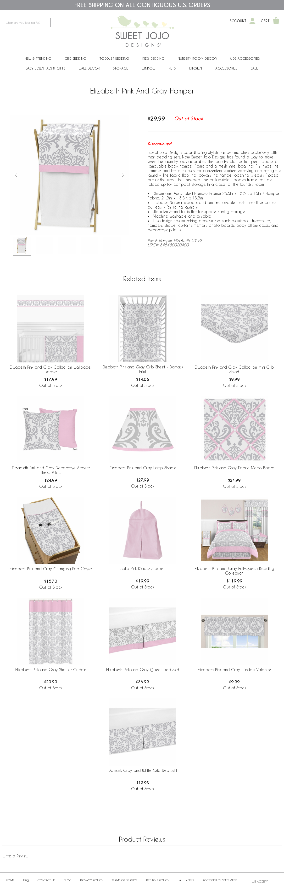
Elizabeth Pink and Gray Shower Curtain (50, 669)
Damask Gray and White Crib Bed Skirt (142, 770)
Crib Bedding (75, 58)
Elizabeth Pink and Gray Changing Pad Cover (51, 568)
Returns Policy (157, 880)
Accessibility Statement (219, 880)
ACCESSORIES (226, 68)
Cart (265, 21)
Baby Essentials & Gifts (45, 68)
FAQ (26, 880)
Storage (120, 68)
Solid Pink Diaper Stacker (143, 568)
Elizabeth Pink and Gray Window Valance (234, 669)
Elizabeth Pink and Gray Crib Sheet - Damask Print (142, 369)
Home (10, 880)
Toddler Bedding (114, 58)
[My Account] (252, 21)
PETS (172, 68)
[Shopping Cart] (276, 21)
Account (237, 21)
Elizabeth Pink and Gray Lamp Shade (143, 467)
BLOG (68, 880)
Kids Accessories (245, 58)
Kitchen (195, 68)
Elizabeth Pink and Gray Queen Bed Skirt (142, 669)
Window (148, 68)
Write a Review (15, 856)
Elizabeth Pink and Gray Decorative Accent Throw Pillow (51, 470)
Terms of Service (125, 880)
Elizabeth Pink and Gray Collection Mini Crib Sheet (234, 369)
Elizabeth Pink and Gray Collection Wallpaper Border (51, 369)
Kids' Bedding (153, 58)
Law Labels (186, 880)
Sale (254, 68)
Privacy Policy (91, 880)
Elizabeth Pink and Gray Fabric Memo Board (234, 467)
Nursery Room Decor (197, 58)
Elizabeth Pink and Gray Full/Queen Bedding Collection (234, 570)
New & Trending (38, 58)
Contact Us (46, 880)
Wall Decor (89, 68)
